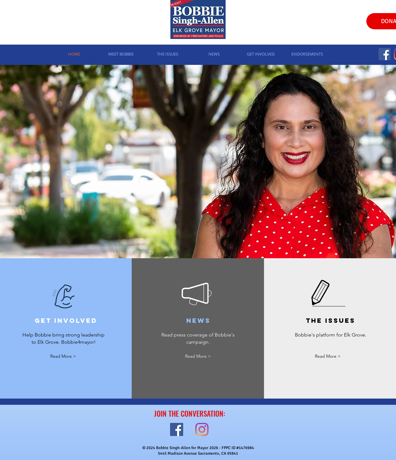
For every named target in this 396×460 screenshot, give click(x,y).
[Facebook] (385, 54)
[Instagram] (201, 429)
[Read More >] (63, 356)
